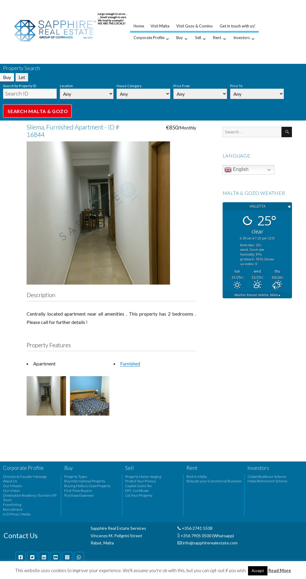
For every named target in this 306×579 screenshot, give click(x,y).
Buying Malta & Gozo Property (87, 486)
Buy (179, 37)
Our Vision (11, 490)
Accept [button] (258, 570)
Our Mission (12, 486)
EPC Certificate (137, 490)
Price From (181, 86)
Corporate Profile (149, 37)
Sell (198, 37)
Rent (217, 37)
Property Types (75, 476)
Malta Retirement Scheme (267, 481)
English (236, 169)
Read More (279, 570)
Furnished (130, 363)
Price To (236, 86)
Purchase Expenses (79, 495)
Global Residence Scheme (266, 476)
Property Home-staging (143, 476)
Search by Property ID (19, 86)
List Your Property (138, 495)
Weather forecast (257, 295)
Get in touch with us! (237, 26)
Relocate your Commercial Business (213, 481)
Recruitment (12, 509)
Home (139, 26)
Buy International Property (84, 481)
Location (66, 86)
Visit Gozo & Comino (194, 26)
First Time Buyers (78, 490)
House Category (129, 86)
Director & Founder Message (25, 476)
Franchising (12, 504)
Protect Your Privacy (140, 481)
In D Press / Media (16, 514)
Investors (241, 37)
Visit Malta (160, 26)
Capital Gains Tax (138, 486)
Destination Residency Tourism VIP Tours (29, 497)
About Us (10, 481)
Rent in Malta (196, 476)
